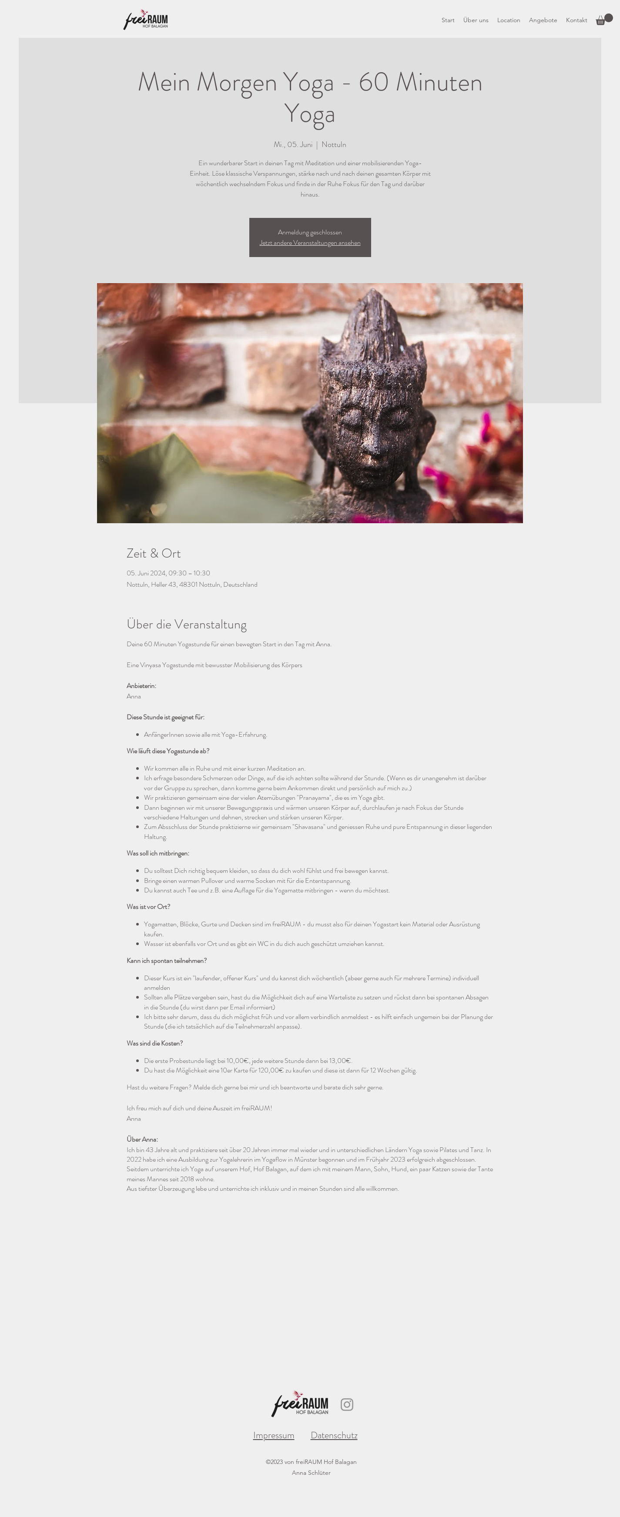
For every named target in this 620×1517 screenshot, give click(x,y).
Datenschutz (334, 1435)
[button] (604, 19)
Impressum (274, 1435)
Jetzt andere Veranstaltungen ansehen (310, 242)
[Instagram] (346, 1404)
